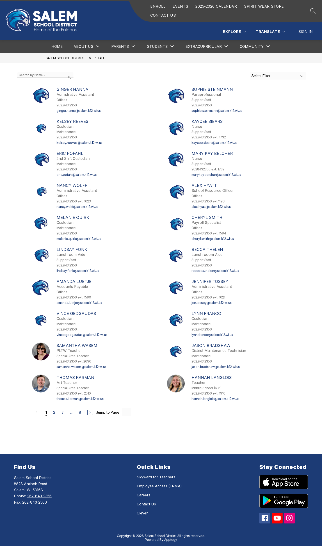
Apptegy (170, 539)
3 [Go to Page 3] (63, 412)
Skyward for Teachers (156, 477)
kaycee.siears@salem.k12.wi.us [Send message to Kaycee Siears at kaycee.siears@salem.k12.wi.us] (214, 143)
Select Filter (260, 76)
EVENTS (180, 6)
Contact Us (146, 504)
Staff (100, 58)
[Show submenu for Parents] (120, 46)
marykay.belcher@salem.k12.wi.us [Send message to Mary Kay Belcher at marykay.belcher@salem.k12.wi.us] (216, 175)
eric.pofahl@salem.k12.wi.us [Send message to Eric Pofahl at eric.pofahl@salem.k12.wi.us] (77, 175)
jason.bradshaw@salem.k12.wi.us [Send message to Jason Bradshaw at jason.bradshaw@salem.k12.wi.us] (216, 367)
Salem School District (65, 58)
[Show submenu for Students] (157, 46)
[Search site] (313, 11)
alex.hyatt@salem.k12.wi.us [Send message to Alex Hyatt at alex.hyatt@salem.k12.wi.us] (211, 207)
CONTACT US (163, 15)
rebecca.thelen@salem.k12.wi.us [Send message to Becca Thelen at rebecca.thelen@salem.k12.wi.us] (215, 271)
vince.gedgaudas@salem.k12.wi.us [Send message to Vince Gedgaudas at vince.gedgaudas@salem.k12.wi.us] (82, 335)
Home (57, 46)
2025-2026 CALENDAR (216, 6)
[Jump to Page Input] (126, 412)
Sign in (305, 31)
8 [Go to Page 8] (80, 412)
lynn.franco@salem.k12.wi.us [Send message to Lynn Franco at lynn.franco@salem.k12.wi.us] (212, 335)
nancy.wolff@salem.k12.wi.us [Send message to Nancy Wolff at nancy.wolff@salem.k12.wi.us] (77, 207)
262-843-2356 (39, 496)
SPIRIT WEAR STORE (264, 6)
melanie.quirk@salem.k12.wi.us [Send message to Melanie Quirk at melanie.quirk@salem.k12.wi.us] (79, 239)
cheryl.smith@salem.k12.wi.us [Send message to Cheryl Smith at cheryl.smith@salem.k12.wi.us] (213, 239)
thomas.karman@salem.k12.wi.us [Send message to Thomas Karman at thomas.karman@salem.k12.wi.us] (80, 399)
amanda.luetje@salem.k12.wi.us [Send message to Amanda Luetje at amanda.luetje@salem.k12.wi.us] (79, 303)
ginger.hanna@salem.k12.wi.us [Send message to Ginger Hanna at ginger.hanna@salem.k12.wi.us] (79, 110)
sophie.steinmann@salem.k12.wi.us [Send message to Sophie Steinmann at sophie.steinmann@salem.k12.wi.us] (217, 110)
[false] (45, 75)
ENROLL (157, 6)
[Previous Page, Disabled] (36, 412)
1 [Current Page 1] (46, 412)
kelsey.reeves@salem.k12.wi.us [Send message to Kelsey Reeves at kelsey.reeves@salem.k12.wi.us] (80, 143)
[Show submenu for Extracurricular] (204, 46)
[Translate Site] (270, 31)
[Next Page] (90, 412)
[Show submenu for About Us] (83, 46)
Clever (142, 513)
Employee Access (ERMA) (159, 486)
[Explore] (234, 31)
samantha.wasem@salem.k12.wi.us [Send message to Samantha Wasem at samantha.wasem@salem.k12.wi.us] (82, 367)
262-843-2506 (34, 502)
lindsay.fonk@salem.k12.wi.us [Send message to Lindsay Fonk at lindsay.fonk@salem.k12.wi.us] (78, 271)
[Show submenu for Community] (252, 46)
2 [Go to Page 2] (54, 412)
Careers (143, 495)
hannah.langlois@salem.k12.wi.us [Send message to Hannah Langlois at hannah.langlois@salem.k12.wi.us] (215, 399)
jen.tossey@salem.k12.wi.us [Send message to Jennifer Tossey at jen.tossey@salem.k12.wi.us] (212, 303)
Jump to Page (107, 412)
